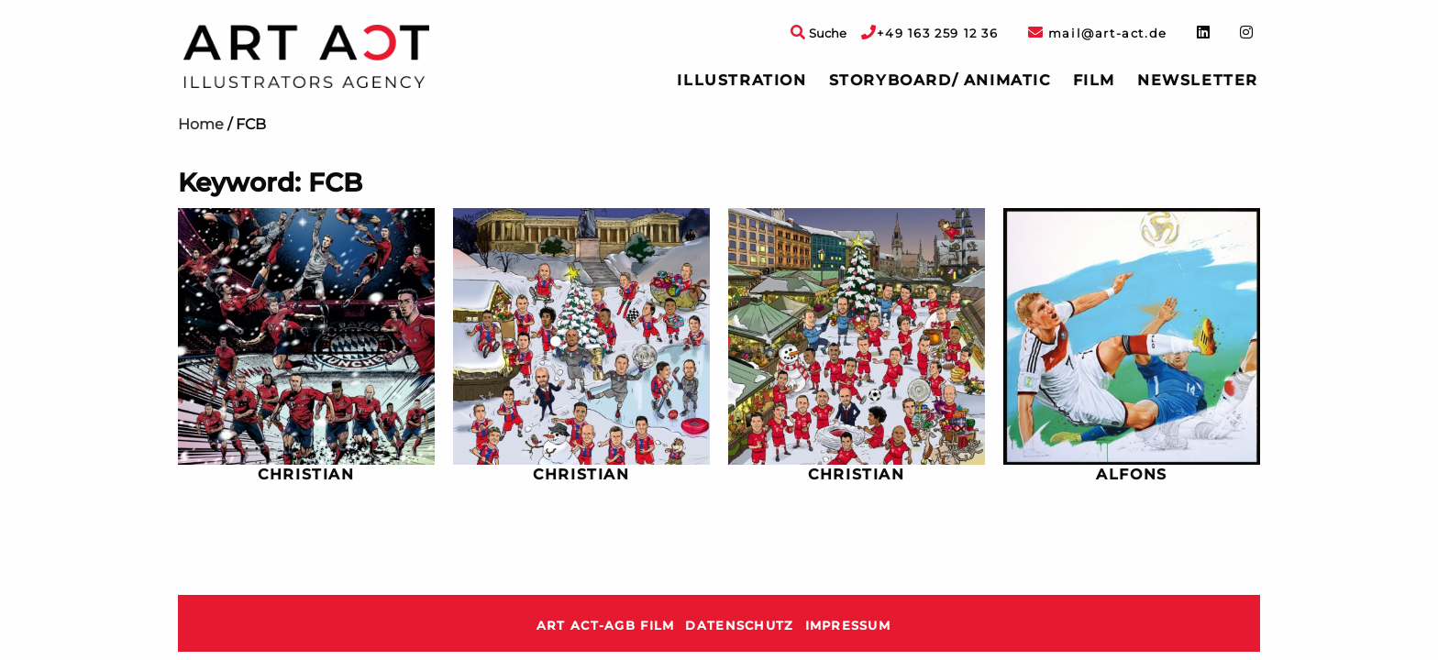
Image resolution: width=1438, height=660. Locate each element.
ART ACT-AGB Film (605, 625)
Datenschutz (739, 625)
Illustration (741, 80)
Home (201, 124)
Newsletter (1197, 80)
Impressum (848, 625)
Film (1094, 80)
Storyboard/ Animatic (940, 80)
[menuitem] (741, 80)
